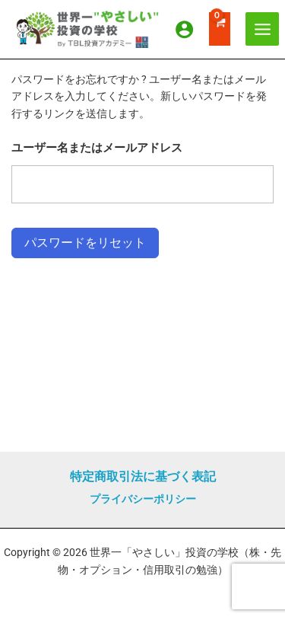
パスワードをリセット (85, 242)
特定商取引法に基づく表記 (143, 476)
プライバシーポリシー (143, 499)
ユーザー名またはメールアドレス (96, 148)
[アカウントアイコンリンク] (184, 29)
